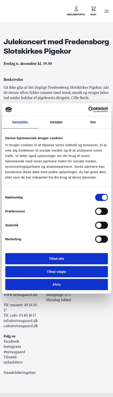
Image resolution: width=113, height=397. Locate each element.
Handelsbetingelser (20, 372)
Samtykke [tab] (20, 122)
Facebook (11, 341)
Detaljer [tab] (56, 122)
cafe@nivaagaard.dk (21, 325)
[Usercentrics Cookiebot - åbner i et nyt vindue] (88, 109)
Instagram (12, 346)
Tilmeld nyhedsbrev (13, 360)
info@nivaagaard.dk (21, 320)
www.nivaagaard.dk (20, 294)
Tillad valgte (56, 271)
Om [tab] (93, 122)
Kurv (93, 14)
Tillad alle (56, 258)
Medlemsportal (76, 14)
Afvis (56, 284)
